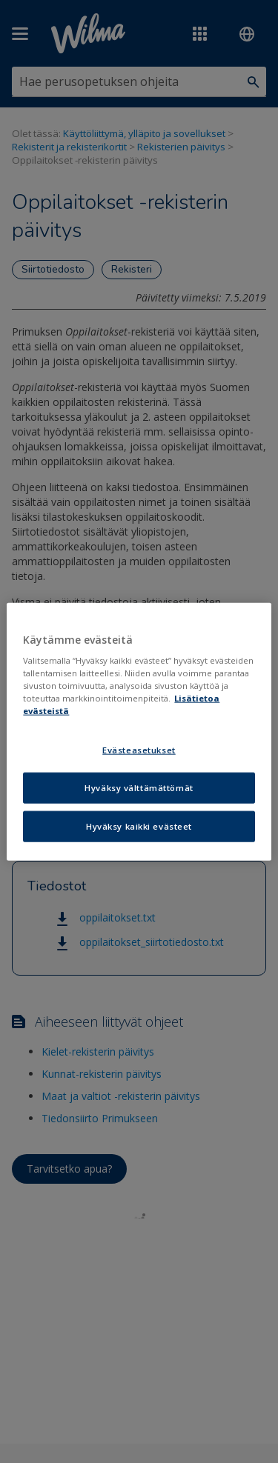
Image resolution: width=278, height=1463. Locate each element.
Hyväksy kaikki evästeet (139, 826)
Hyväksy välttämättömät (139, 787)
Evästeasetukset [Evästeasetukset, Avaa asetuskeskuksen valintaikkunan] (139, 750)
